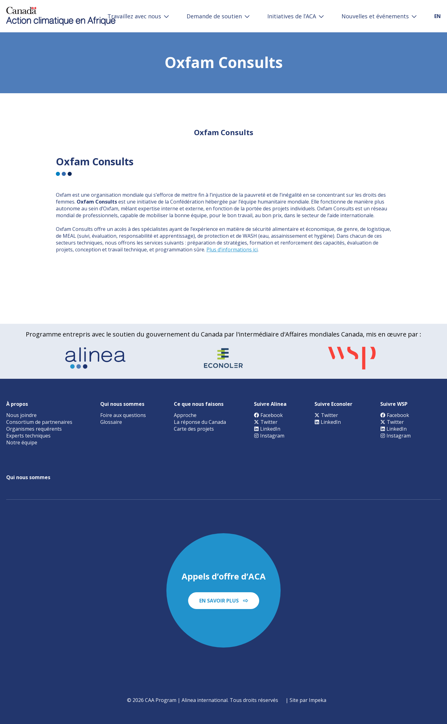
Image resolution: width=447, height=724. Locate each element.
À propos (17, 404)
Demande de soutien (214, 16)
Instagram (269, 435)
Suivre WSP (394, 404)
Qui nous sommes (122, 404)
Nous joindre (21, 415)
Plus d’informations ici (232, 249)
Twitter (266, 422)
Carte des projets (194, 428)
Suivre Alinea (270, 404)
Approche (185, 415)
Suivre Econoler (333, 404)
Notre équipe (21, 442)
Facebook (268, 415)
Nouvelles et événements (375, 16)
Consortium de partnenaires (39, 422)
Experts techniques (28, 435)
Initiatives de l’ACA (291, 16)
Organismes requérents (34, 428)
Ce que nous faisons (199, 404)
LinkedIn (267, 428)
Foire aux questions (123, 415)
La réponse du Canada (200, 422)
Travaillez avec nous (134, 16)
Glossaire (111, 422)
